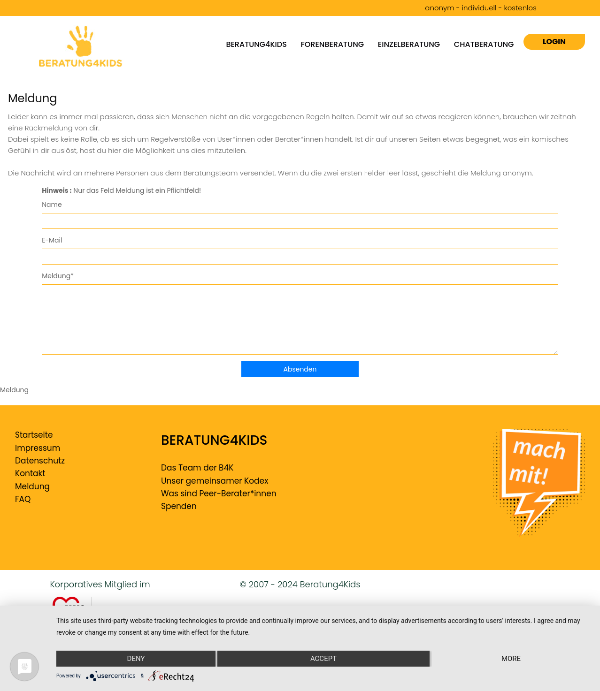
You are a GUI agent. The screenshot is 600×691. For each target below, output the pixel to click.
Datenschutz (40, 460)
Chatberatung (484, 44)
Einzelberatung (409, 44)
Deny (136, 658)
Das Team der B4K (197, 467)
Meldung (32, 486)
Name (52, 204)
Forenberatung (332, 44)
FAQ (23, 499)
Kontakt (30, 473)
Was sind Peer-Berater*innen (219, 493)
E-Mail (52, 240)
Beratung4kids (256, 44)
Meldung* (58, 276)
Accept (323, 658)
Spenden (179, 506)
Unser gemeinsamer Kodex (214, 480)
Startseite (34, 434)
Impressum (37, 448)
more (511, 658)
